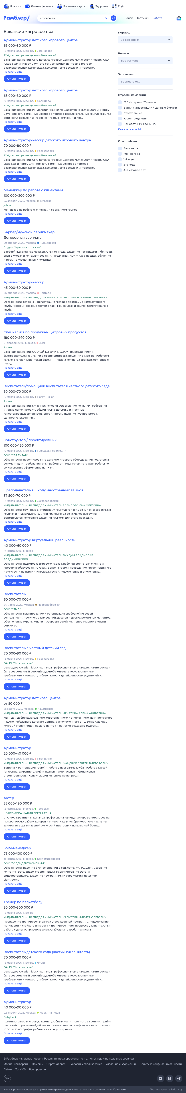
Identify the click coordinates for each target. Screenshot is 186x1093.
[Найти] (113, 18)
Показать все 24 (129, 129)
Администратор (17, 748)
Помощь (37, 1064)
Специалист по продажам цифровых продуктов (45, 332)
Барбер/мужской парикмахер (29, 232)
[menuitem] (12, 6)
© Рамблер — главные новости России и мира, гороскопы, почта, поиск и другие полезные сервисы (69, 1058)
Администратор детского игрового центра (41, 40)
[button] (58, 66)
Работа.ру (176, 1089)
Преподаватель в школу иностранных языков (43, 490)
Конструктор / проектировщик (30, 440)
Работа (157, 18)
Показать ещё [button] (13, 71)
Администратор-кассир (24, 282)
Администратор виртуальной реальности (39, 540)
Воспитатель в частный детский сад (35, 648)
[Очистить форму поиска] (106, 18)
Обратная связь (56, 1064)
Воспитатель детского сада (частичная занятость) (47, 952)
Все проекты (37, 1069)
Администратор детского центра (32, 698)
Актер (9, 798)
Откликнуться (17, 78)
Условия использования (86, 1064)
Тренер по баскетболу (23, 902)
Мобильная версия (16, 1064)
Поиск (128, 18)
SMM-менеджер (17, 848)
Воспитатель (15, 594)
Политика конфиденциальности (161, 1064)
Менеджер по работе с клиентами (33, 190)
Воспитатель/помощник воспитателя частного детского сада (57, 386)
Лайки (8, 1069)
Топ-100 (20, 1069)
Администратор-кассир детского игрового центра (47, 140)
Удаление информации (121, 1064)
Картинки (142, 18)
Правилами (119, 1089)
